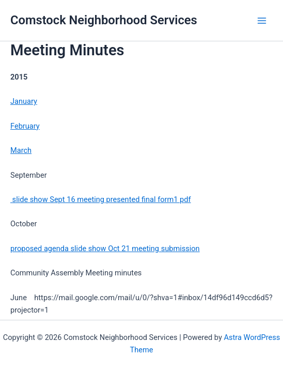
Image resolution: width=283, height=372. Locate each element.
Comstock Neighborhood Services (103, 20)
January (23, 101)
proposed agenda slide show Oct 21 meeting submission (105, 248)
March (21, 150)
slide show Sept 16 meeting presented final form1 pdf (100, 199)
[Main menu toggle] (262, 21)
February (25, 126)
